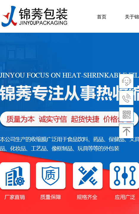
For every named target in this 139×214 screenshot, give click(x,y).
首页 (101, 16)
